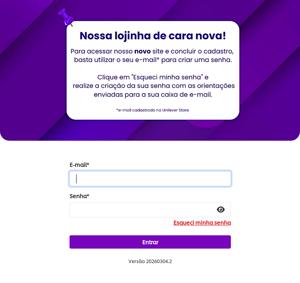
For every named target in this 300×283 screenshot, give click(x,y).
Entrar (150, 241)
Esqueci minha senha (202, 222)
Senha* (79, 195)
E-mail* (79, 164)
